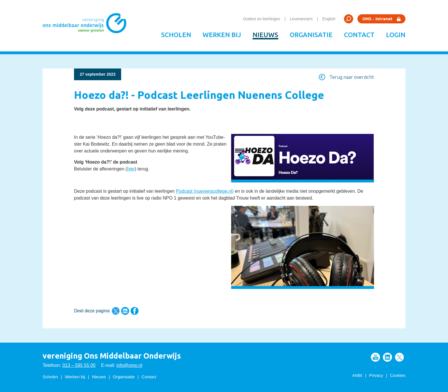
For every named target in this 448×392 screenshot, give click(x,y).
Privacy (376, 375)
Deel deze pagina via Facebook (135, 311)
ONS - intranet (377, 18)
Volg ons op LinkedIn (387, 357)
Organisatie (311, 34)
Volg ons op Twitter (399, 357)
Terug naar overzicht (351, 77)
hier (131, 168)
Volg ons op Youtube (375, 357)
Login (395, 34)
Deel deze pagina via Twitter (116, 311)
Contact (359, 34)
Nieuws (265, 34)
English (328, 19)
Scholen (176, 34)
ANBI (357, 375)
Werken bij (222, 34)
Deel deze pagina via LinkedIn (125, 311)
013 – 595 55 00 (78, 365)
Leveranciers (301, 19)
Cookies (397, 375)
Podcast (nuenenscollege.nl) (205, 191)
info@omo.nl (129, 365)
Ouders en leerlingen (261, 19)
